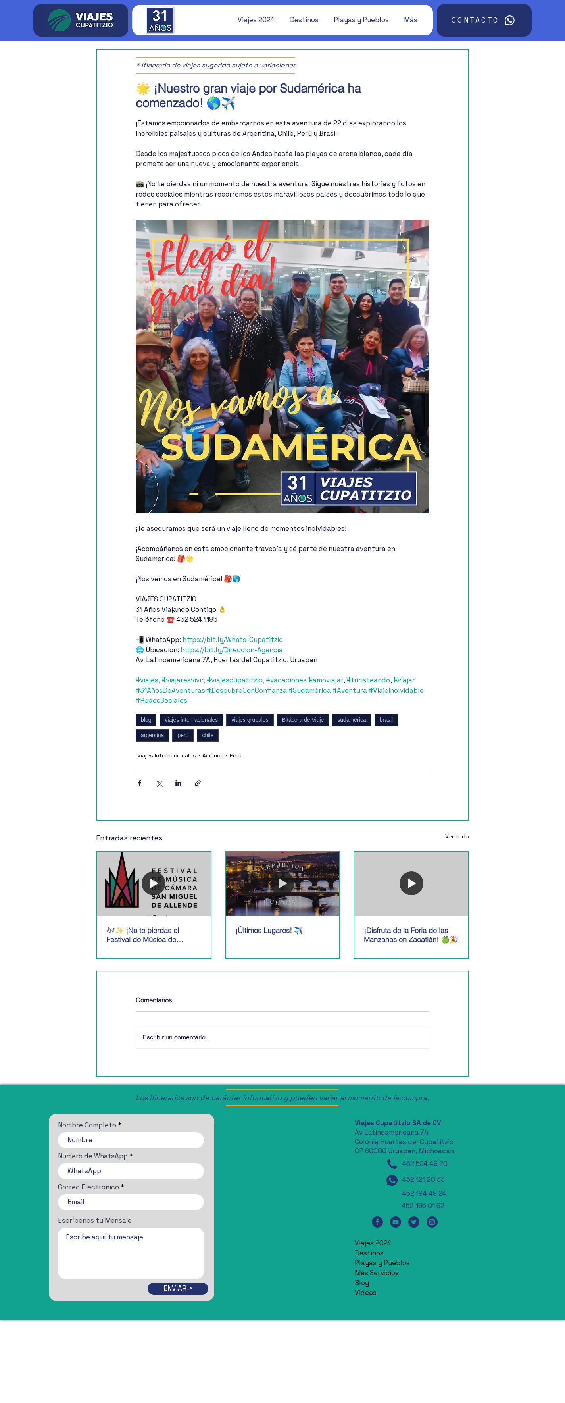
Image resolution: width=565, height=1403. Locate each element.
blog (146, 720)
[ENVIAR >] (178, 1289)
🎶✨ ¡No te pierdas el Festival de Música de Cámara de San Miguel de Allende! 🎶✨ (148, 935)
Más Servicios (377, 1272)
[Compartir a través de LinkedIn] (178, 783)
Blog (362, 1282)
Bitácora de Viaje (303, 720)
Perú (236, 755)
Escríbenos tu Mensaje (95, 1220)
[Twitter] (414, 1222)
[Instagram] (432, 1222)
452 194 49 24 (424, 1193)
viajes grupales (249, 720)
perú (182, 735)
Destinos (369, 1253)
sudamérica (351, 720)
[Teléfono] (392, 1164)
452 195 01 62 (423, 1205)
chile (207, 735)
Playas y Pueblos (382, 1262)
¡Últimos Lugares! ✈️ (269, 930)
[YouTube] (395, 1222)
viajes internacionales (191, 720)
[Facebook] (377, 1222)
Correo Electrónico (88, 1187)
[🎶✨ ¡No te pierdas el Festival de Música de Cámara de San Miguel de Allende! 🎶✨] (154, 884)
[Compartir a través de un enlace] (198, 783)
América (212, 755)
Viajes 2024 (373, 1243)
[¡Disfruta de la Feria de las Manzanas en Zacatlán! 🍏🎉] (411, 884)
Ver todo (457, 836)
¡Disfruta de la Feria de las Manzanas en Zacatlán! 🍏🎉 (411, 935)
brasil (386, 720)
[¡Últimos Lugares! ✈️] (283, 884)
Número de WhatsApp (93, 1156)
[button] (252, 20)
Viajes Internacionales (166, 755)
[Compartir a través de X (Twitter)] (159, 783)
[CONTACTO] (484, 20)
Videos (366, 1292)
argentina (152, 735)
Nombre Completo (87, 1125)
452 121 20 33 (423, 1179)
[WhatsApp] (392, 1180)
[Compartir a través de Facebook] (139, 783)
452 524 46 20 (425, 1163)
